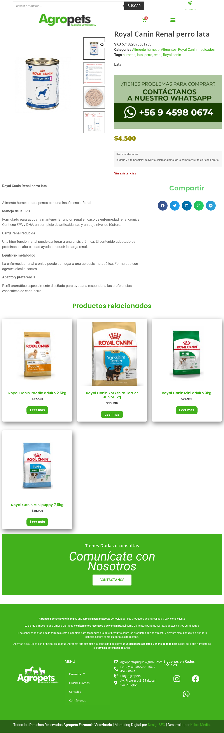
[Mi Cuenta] (190, 3)
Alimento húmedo (145, 50)
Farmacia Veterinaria (62, 619)
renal (157, 55)
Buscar (134, 6)
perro (148, 55)
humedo (129, 55)
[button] (173, 20)
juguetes (170, 626)
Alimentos (169, 50)
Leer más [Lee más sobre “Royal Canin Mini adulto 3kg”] (186, 410)
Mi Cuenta (190, 9)
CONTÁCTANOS (112, 580)
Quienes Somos (79, 683)
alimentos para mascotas (149, 626)
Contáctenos (77, 700)
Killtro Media (200, 725)
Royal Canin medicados (196, 50)
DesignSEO (156, 725)
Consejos (75, 692)
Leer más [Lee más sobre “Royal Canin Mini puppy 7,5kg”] (37, 522)
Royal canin (172, 55)
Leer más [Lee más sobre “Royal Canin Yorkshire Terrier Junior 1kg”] (112, 414)
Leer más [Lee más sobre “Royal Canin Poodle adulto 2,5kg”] (37, 410)
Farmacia (77, 674)
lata (140, 55)
